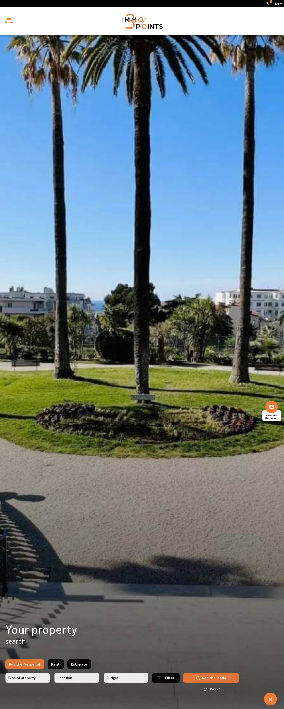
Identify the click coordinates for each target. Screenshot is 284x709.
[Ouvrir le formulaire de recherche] (166, 682)
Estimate (79, 668)
